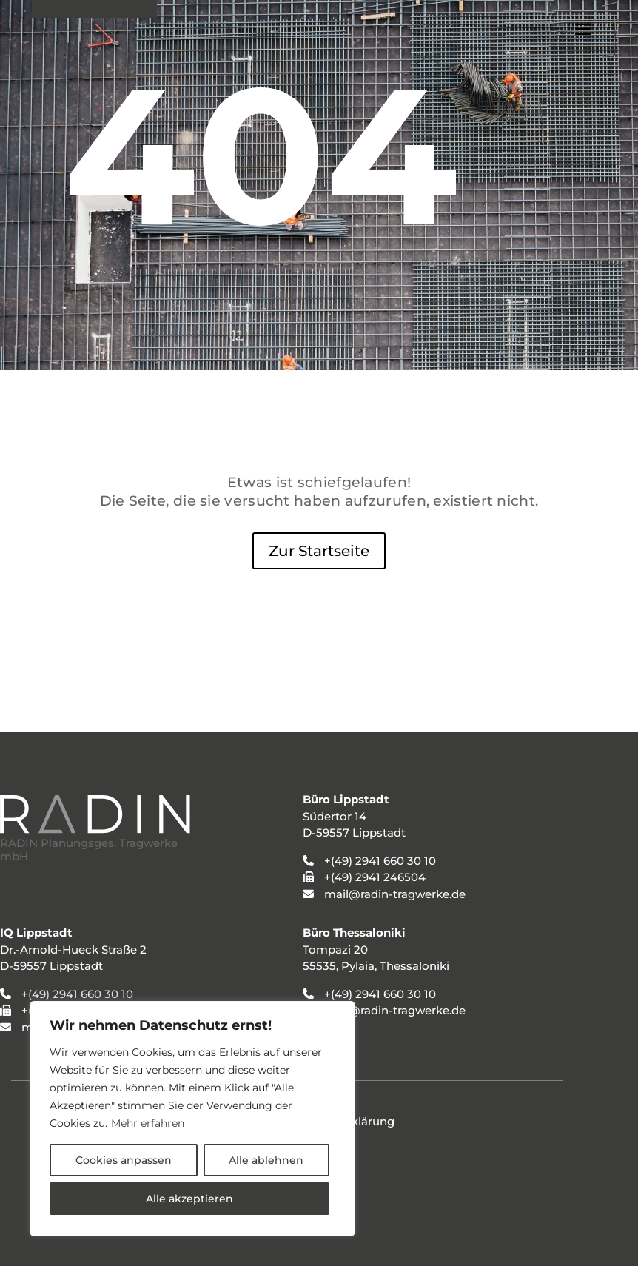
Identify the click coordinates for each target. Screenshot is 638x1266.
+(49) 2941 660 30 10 (77, 994)
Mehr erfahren (147, 1123)
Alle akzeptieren (189, 1198)
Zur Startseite (319, 551)
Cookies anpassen (123, 1160)
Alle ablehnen (266, 1160)
